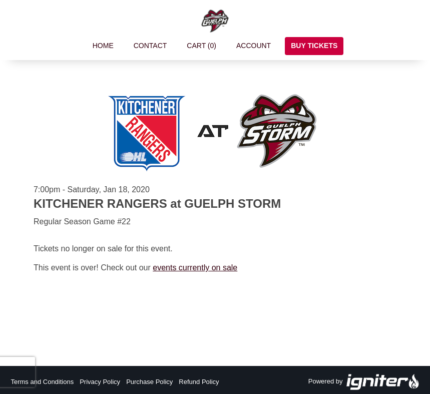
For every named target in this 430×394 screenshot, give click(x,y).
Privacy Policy (100, 381)
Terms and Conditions (42, 381)
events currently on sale (195, 267)
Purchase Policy (149, 381)
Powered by (363, 382)
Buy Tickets (314, 46)
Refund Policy (199, 381)
